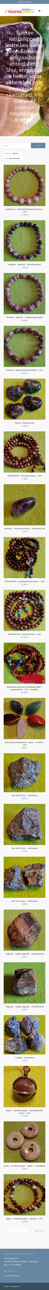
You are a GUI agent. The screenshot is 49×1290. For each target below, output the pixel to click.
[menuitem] (31, 11)
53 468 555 (27, 2)
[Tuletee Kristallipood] (20, 11)
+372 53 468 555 (11, 1275)
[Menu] (30, 11)
